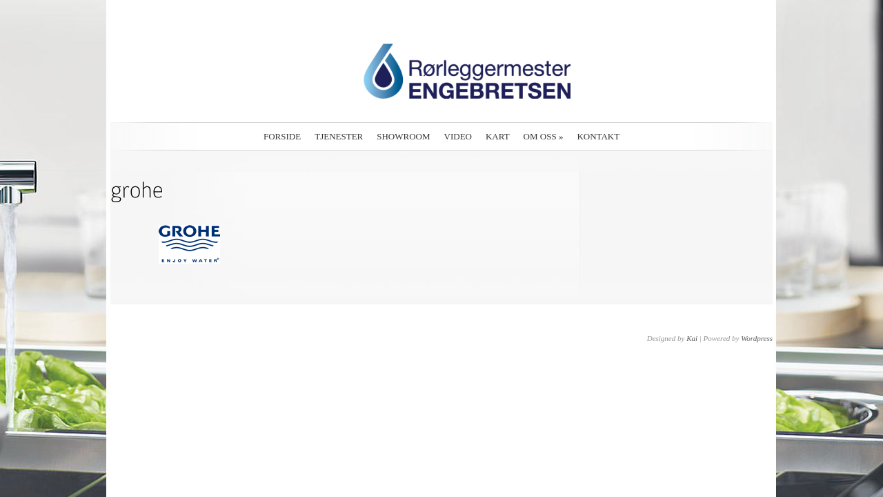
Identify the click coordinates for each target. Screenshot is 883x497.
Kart (498, 136)
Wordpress (757, 338)
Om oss (544, 136)
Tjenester (339, 136)
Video (458, 136)
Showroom (403, 136)
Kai (691, 338)
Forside (282, 136)
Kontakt (598, 136)
